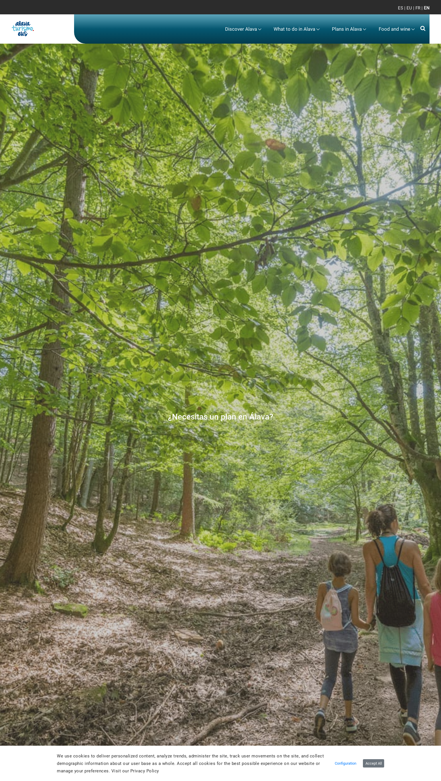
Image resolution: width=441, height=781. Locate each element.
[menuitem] (243, 29)
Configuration (345, 763)
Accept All (373, 763)
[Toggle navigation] (420, 11)
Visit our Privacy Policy (135, 771)
